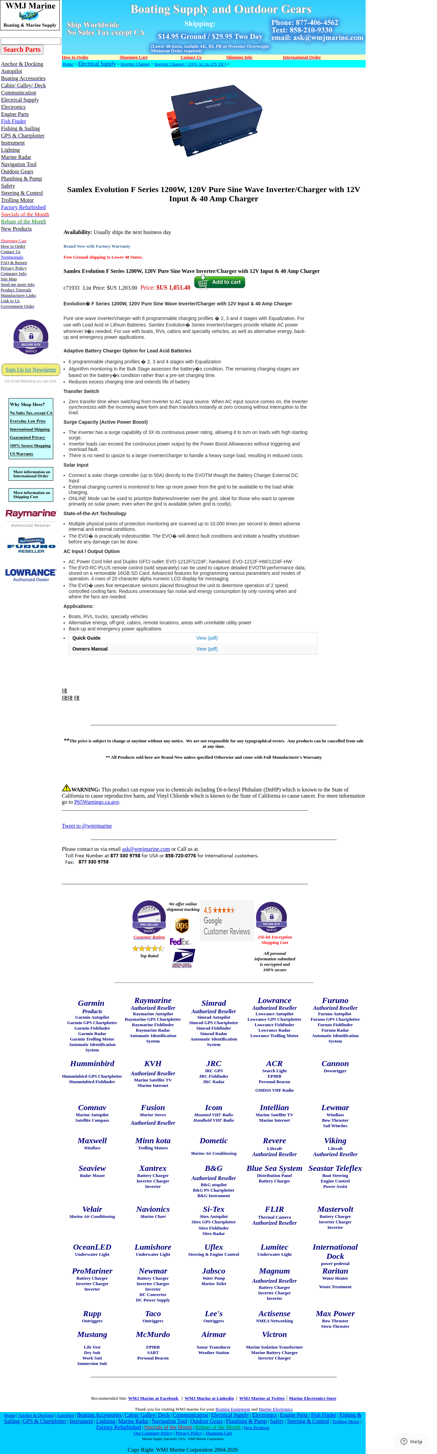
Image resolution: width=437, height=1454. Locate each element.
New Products (256, 1427)
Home (67, 64)
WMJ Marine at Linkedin (209, 1398)
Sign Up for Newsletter (30, 370)
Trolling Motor (346, 1421)
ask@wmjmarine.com (146, 849)
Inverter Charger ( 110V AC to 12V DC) (190, 64)
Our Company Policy (153, 1433)
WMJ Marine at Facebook (153, 1398)
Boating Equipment (232, 1409)
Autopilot (65, 1415)
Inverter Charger (135, 64)
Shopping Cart (219, 1433)
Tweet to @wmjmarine (87, 826)
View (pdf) (207, 638)
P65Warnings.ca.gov (96, 802)
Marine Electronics (276, 1409)
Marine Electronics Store (312, 1398)
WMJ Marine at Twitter (262, 1398)
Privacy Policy (188, 1433)
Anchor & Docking (36, 1415)
